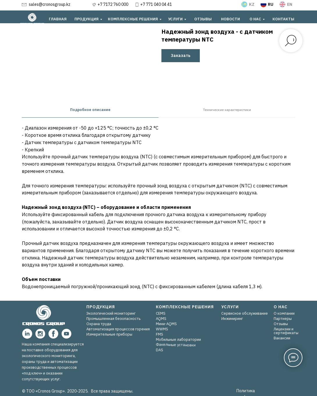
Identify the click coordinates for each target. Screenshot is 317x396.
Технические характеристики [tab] (227, 109)
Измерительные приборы (109, 334)
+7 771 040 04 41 (156, 4)
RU (270, 4)
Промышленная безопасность (113, 318)
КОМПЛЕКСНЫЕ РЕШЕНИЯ (133, 19)
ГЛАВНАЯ (58, 19)
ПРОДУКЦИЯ (86, 19)
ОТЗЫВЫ (203, 19)
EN (289, 4)
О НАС (255, 19)
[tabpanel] (158, 209)
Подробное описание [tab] (90, 109)
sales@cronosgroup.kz (49, 4)
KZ (251, 4)
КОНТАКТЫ (283, 19)
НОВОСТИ (230, 19)
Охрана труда (98, 323)
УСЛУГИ (175, 19)
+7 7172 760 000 (112, 4)
